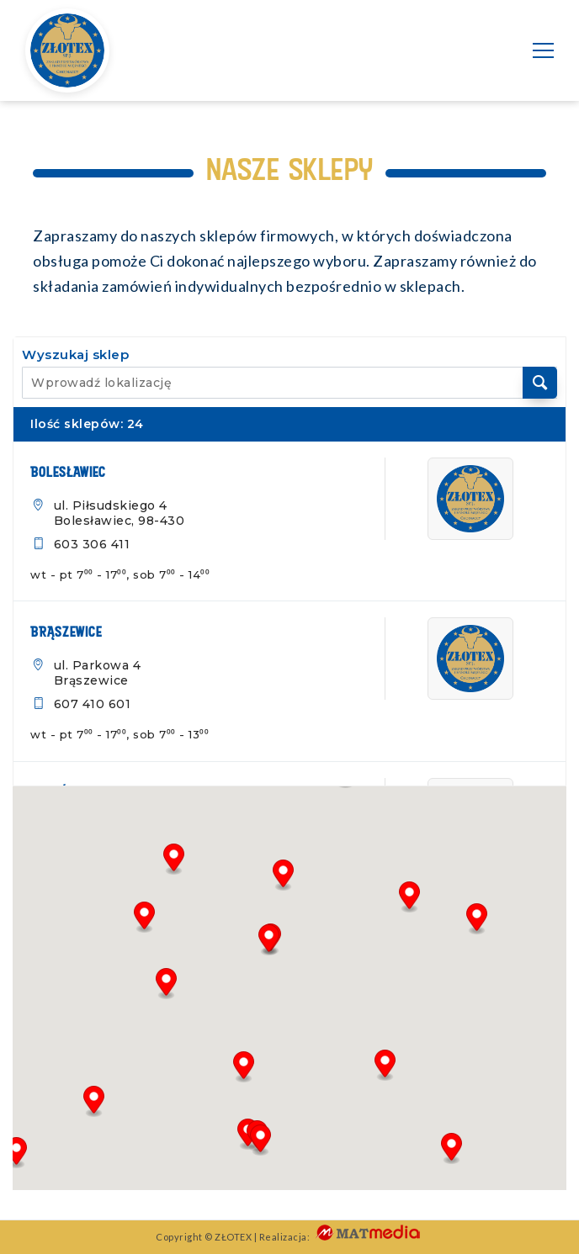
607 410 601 (92, 704)
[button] (16, 1153)
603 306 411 (92, 544)
